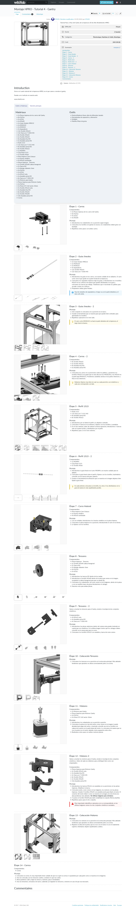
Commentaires (26, 14)
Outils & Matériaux (21, 106)
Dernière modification (67, 19)
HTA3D (87, 19)
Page (17, 14)
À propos (119, 905)
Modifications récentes (106, 905)
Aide (114, 905)
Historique (39, 14)
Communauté (71, 2)
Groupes (61, 2)
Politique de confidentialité (92, 905)
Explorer (53, 2)
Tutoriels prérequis (35, 106)
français (117, 2)
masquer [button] (116, 47)
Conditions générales (77, 905)
